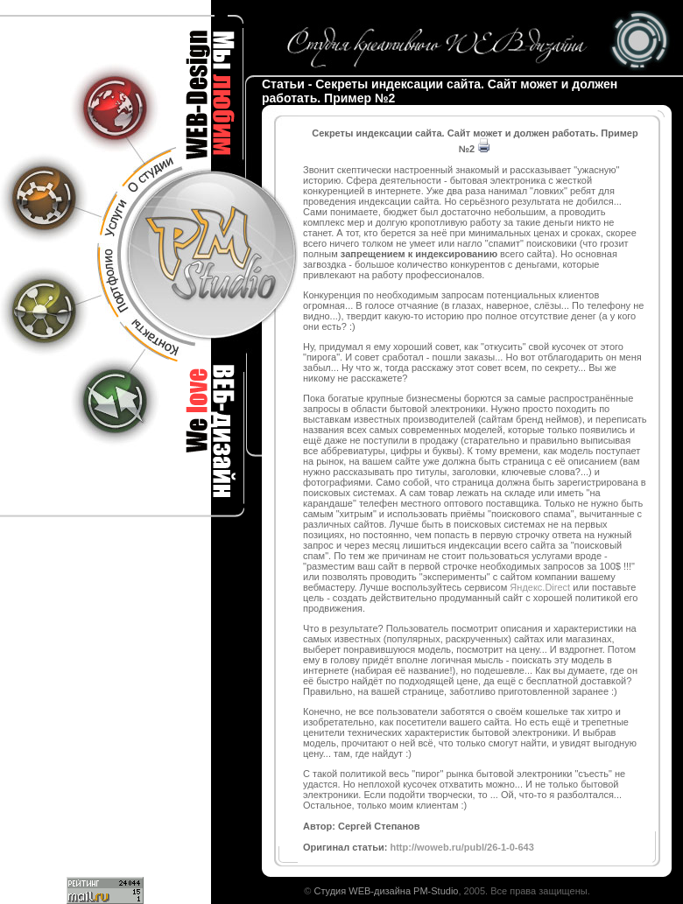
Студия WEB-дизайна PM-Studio (385, 891)
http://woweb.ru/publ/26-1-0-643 (461, 847)
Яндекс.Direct (540, 587)
